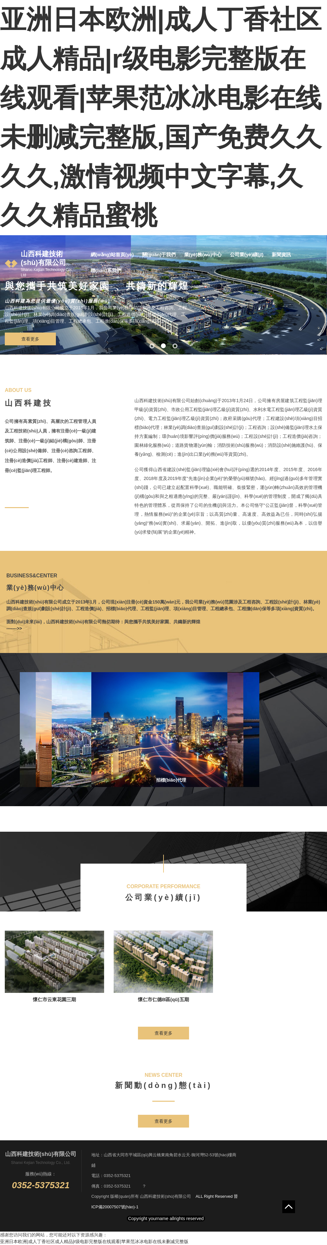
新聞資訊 (281, 254)
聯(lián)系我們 (106, 270)
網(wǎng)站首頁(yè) (112, 254)
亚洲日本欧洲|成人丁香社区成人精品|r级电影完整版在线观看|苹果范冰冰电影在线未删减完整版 (94, 1241)
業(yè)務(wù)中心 (203, 254)
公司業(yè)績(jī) (246, 254)
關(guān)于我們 (159, 254)
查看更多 (30, 338)
